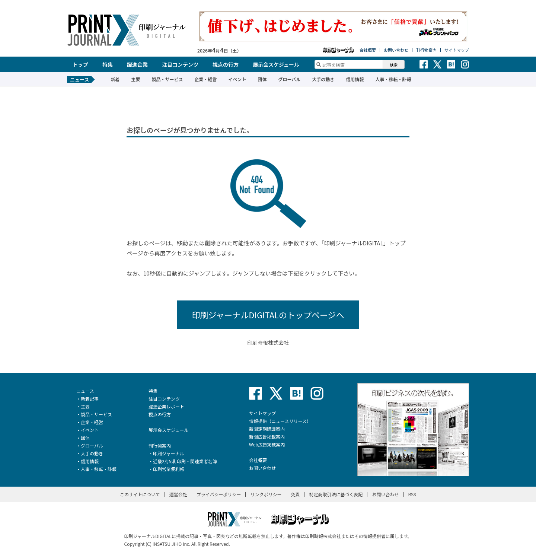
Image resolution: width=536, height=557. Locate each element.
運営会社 (178, 494)
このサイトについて (140, 494)
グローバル (289, 79)
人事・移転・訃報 (393, 79)
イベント (237, 79)
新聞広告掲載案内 (267, 436)
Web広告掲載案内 (267, 444)
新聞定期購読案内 (267, 429)
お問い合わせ (396, 50)
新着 (115, 79)
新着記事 (90, 398)
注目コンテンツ (180, 64)
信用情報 (355, 79)
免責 (295, 494)
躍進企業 (137, 64)
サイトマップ (456, 50)
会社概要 (368, 50)
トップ (80, 64)
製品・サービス (167, 79)
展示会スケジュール (276, 64)
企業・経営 (205, 79)
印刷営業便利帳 (168, 469)
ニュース (85, 391)
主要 (135, 79)
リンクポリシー (265, 494)
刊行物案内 (426, 50)
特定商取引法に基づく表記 (336, 494)
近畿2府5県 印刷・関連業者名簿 (185, 461)
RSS (412, 494)
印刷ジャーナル (168, 453)
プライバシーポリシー (219, 494)
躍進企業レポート (166, 406)
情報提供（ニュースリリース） (280, 421)
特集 (107, 64)
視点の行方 (226, 64)
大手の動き (323, 79)
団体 (262, 79)
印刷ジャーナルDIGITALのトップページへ (268, 315)
